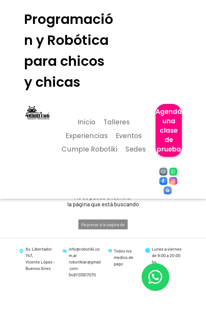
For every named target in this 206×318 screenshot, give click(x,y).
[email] (163, 172)
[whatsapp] (173, 172)
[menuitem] (87, 122)
